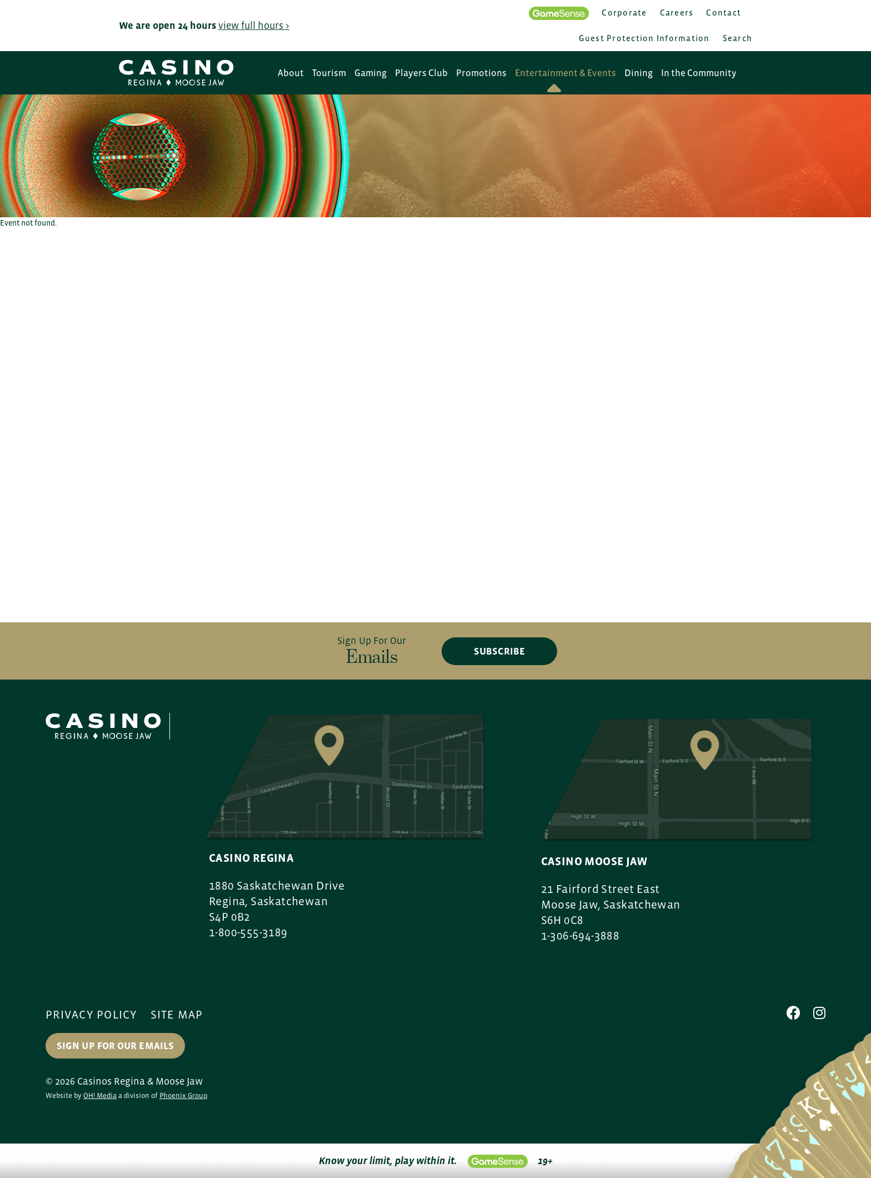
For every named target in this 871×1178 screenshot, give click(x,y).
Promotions (481, 73)
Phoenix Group (183, 1095)
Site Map (177, 1014)
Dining (638, 73)
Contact (723, 12)
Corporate (624, 12)
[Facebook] (793, 1013)
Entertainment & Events (565, 73)
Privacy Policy (92, 1014)
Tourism (329, 73)
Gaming (370, 73)
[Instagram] (819, 1013)
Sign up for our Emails (115, 1045)
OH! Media (100, 1095)
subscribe (499, 651)
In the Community (699, 73)
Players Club (421, 73)
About (291, 73)
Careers (677, 12)
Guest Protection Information (644, 38)
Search (738, 38)
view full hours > (253, 25)
